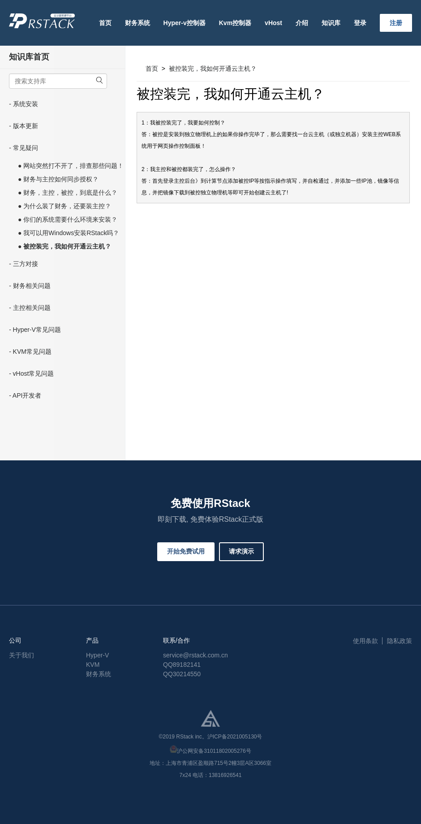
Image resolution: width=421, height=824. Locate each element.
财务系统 (137, 22)
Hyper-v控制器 (184, 22)
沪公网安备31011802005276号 (214, 751)
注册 (396, 22)
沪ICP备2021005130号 (234, 737)
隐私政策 (399, 640)
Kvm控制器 (235, 22)
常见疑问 (25, 147)
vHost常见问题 (33, 373)
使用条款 (365, 640)
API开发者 (27, 395)
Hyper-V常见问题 (37, 329)
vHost (273, 22)
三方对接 (25, 263)
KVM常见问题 (32, 351)
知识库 (331, 22)
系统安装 (25, 103)
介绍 (302, 22)
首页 (105, 22)
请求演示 (241, 551)
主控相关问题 (32, 307)
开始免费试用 (186, 551)
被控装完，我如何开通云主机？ (213, 68)
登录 (360, 22)
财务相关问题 (32, 285)
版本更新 (25, 125)
